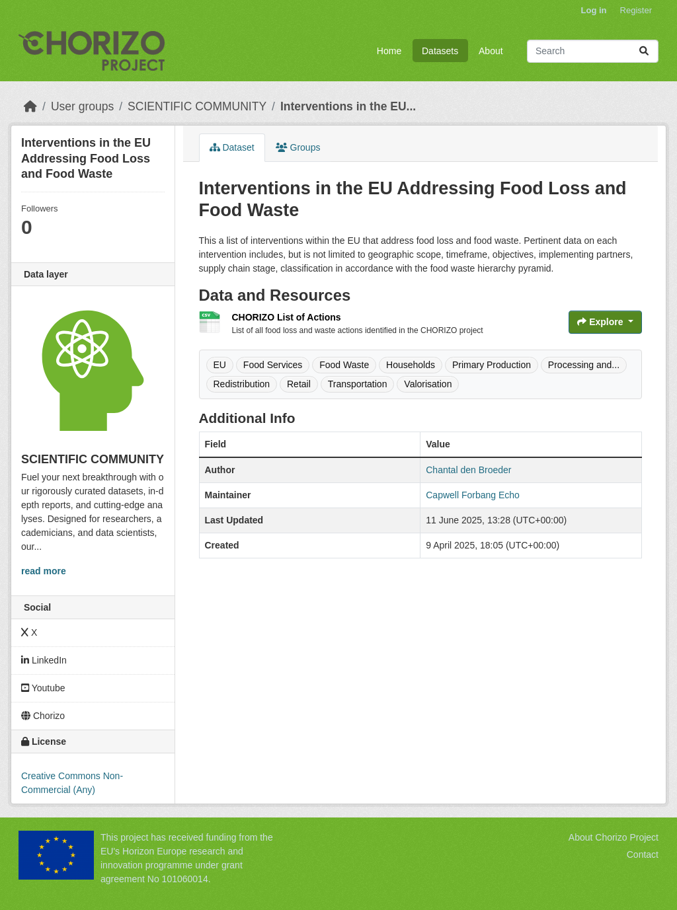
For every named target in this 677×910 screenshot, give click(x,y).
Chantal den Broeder (468, 470)
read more (43, 571)
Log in (594, 10)
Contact (642, 854)
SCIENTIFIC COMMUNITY (197, 106)
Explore (601, 322)
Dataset (232, 147)
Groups (298, 147)
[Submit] (644, 51)
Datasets (440, 51)
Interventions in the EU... (348, 106)
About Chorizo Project (613, 837)
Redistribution (242, 384)
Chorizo (43, 715)
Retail (299, 384)
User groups (82, 106)
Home (389, 51)
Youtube (43, 688)
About (491, 51)
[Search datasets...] (592, 51)
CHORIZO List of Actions (286, 317)
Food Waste (344, 365)
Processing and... (583, 365)
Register (636, 10)
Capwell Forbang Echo (473, 495)
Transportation (357, 384)
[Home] (30, 106)
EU (220, 365)
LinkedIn (44, 660)
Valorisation (428, 384)
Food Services (272, 365)
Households (410, 365)
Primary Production (491, 365)
